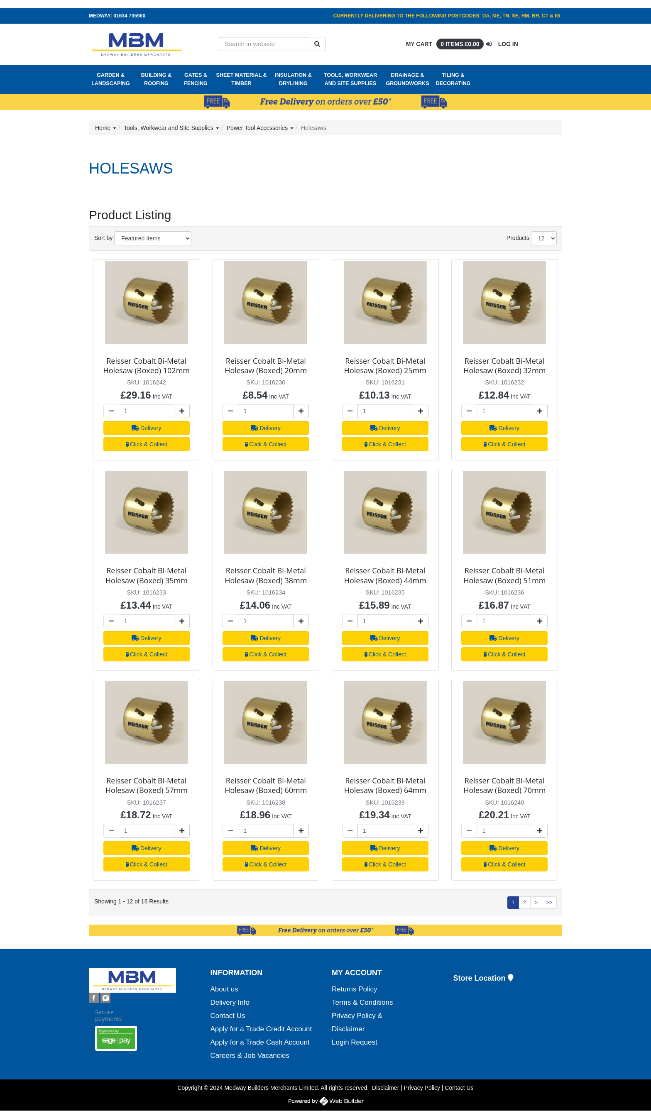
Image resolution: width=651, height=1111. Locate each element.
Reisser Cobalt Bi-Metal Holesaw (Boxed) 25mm (385, 365)
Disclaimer (385, 1087)
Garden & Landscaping (110, 79)
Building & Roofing (156, 79)
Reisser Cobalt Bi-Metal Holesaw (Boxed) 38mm (266, 575)
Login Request (354, 1042)
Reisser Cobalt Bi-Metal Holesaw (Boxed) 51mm (504, 575)
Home (105, 128)
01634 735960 (129, 16)
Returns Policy (354, 989)
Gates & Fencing (196, 79)
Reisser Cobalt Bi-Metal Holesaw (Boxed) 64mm (385, 785)
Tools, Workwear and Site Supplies (350, 79)
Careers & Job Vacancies (250, 1056)
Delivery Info (230, 1002)
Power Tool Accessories (260, 128)
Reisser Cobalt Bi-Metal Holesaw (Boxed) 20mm (266, 365)
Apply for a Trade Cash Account (260, 1042)
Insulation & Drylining (293, 79)
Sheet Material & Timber (241, 79)
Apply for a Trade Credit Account (261, 1029)
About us (224, 989)
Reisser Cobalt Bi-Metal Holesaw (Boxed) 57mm (146, 785)
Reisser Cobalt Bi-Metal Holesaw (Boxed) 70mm (504, 785)
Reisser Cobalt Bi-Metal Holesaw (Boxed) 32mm (504, 365)
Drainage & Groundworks (407, 79)
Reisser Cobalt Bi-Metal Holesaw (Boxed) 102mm (146, 365)
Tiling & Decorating (453, 79)
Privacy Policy (422, 1087)
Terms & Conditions (362, 1002)
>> (549, 902)
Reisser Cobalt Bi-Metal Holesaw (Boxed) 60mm (266, 785)
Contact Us (227, 1016)
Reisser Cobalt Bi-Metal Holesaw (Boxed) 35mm (146, 575)
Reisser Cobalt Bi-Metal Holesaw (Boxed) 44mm (385, 575)
